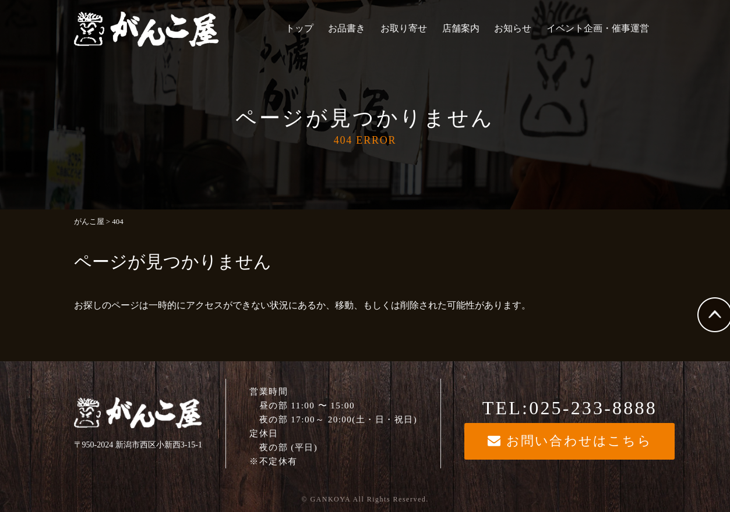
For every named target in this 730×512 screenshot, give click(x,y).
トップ (299, 28)
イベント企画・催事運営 (597, 28)
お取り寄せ (403, 28)
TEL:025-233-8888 (569, 407)
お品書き (346, 28)
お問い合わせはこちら (570, 440)
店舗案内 (460, 28)
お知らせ (512, 28)
